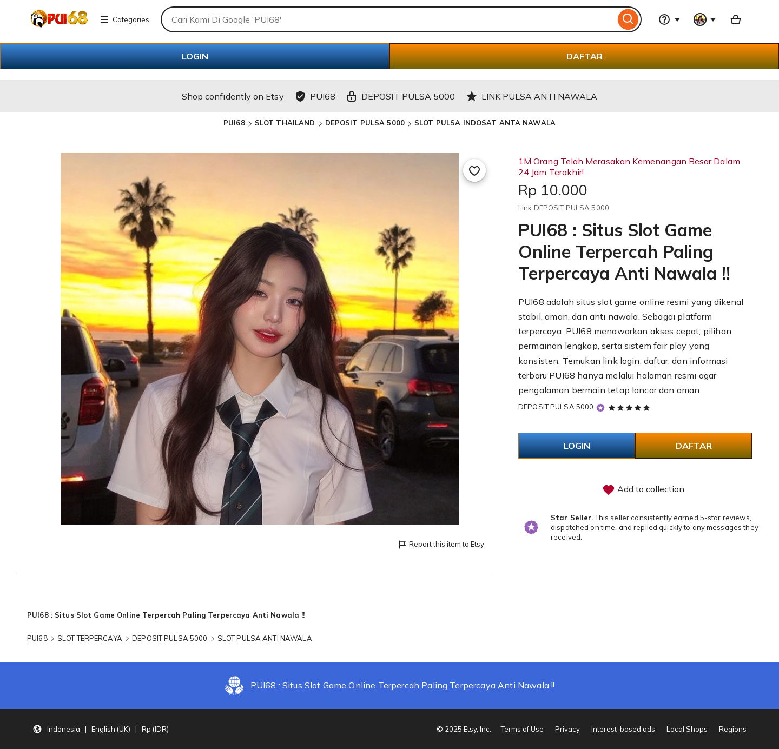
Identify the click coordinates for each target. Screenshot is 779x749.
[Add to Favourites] (474, 170)
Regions (733, 729)
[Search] (628, 19)
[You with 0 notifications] (705, 19)
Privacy (567, 729)
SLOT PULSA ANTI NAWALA (264, 638)
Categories (124, 19)
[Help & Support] (669, 19)
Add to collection (643, 489)
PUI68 (234, 122)
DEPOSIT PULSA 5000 (365, 122)
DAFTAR (584, 56)
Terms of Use (522, 729)
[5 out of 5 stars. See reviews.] (631, 407)
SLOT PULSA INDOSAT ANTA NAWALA (485, 122)
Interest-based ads (623, 729)
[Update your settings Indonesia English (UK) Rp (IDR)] (100, 729)
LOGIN (195, 56)
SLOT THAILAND (285, 122)
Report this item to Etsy (440, 545)
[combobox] (388, 19)
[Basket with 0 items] (736, 19)
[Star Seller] (600, 407)
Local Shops (687, 729)
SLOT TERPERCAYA (89, 638)
